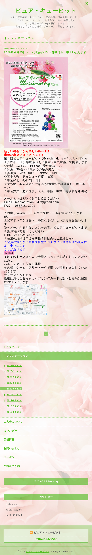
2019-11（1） (14, 394)
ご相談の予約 (12, 466)
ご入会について (13, 421)
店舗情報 (9, 439)
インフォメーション (16, 355)
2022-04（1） (14, 365)
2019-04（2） (14, 400)
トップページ (12, 347)
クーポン (9, 457)
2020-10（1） (14, 377)
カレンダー (10, 430)
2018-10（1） (14, 406)
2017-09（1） (14, 412)
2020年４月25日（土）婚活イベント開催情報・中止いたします (45, 52)
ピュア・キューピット (46, 10)
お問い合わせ (12, 448)
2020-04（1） (14, 383)
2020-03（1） (14, 389)
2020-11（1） (14, 371)
